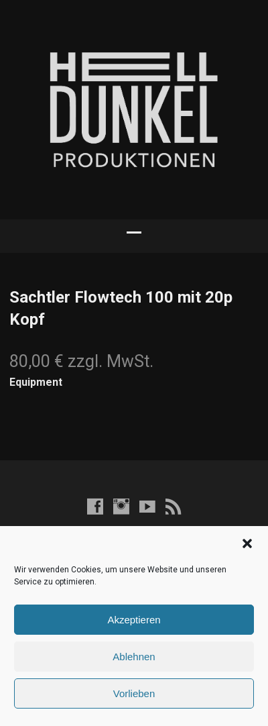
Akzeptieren (133, 619)
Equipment (35, 382)
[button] (247, 543)
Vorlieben (134, 693)
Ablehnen (134, 656)
